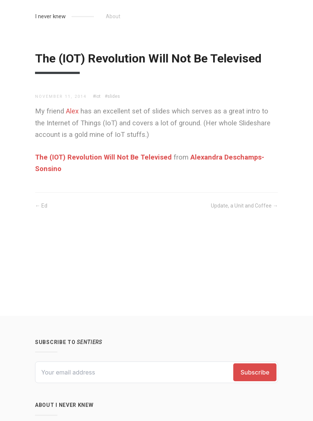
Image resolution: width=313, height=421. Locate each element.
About (113, 16)
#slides (112, 96)
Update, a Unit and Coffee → (244, 206)
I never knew (50, 16)
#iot (97, 96)
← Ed (41, 206)
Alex (72, 111)
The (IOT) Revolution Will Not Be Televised (103, 157)
